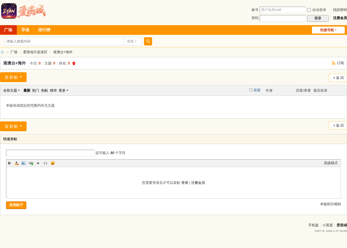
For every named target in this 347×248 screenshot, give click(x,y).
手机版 (313, 225)
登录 (184, 183)
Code (45, 163)
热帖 (44, 90)
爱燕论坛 (2, 52)
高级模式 (331, 163)
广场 (13, 52)
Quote (38, 163)
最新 (26, 90)
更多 (62, 90)
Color (16, 163)
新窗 (257, 90)
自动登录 (316, 10)
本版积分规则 (330, 204)
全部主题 (10, 90)
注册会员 (340, 18)
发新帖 (12, 77)
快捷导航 (327, 30)
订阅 (340, 63)
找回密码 (340, 10)
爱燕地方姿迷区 (35, 52)
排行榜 (44, 29)
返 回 (340, 78)
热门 (35, 90)
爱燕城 (342, 225)
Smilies (53, 163)
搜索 (130, 41)
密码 (255, 18)
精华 (53, 90)
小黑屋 (327, 225)
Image (24, 163)
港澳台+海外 (63, 52)
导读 (25, 29)
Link (31, 163)
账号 (255, 10)
